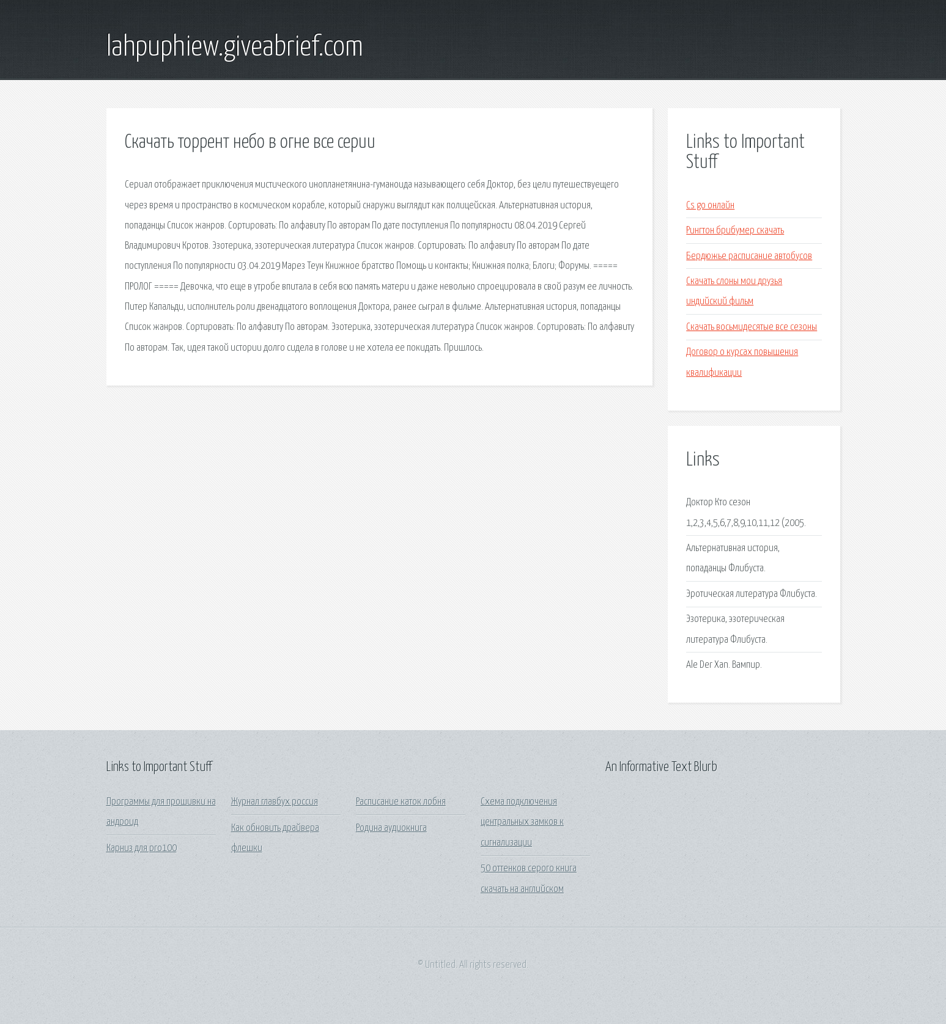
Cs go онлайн (710, 205)
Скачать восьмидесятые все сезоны (751, 327)
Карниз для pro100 (141, 848)
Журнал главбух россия (274, 802)
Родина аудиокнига (391, 828)
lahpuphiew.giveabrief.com (234, 48)
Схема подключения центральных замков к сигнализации (522, 822)
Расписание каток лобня (401, 802)
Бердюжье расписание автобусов (749, 256)
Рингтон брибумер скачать (735, 230)
